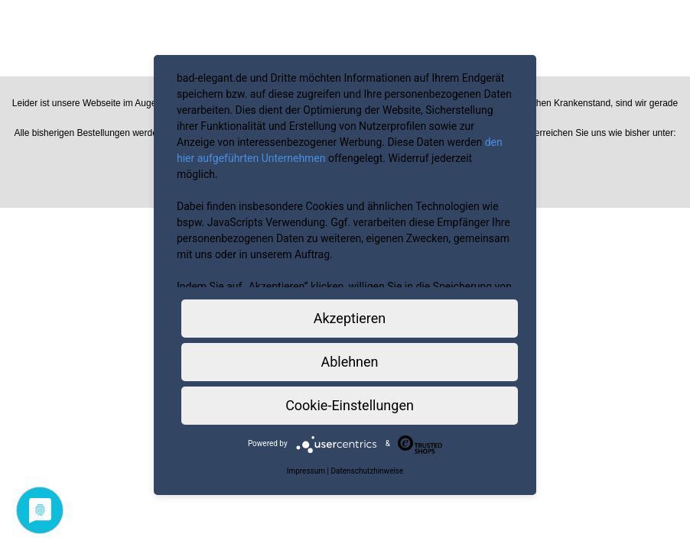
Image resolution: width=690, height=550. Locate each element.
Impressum (306, 471)
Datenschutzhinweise (366, 471)
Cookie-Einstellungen (349, 405)
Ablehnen (349, 362)
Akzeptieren (350, 318)
